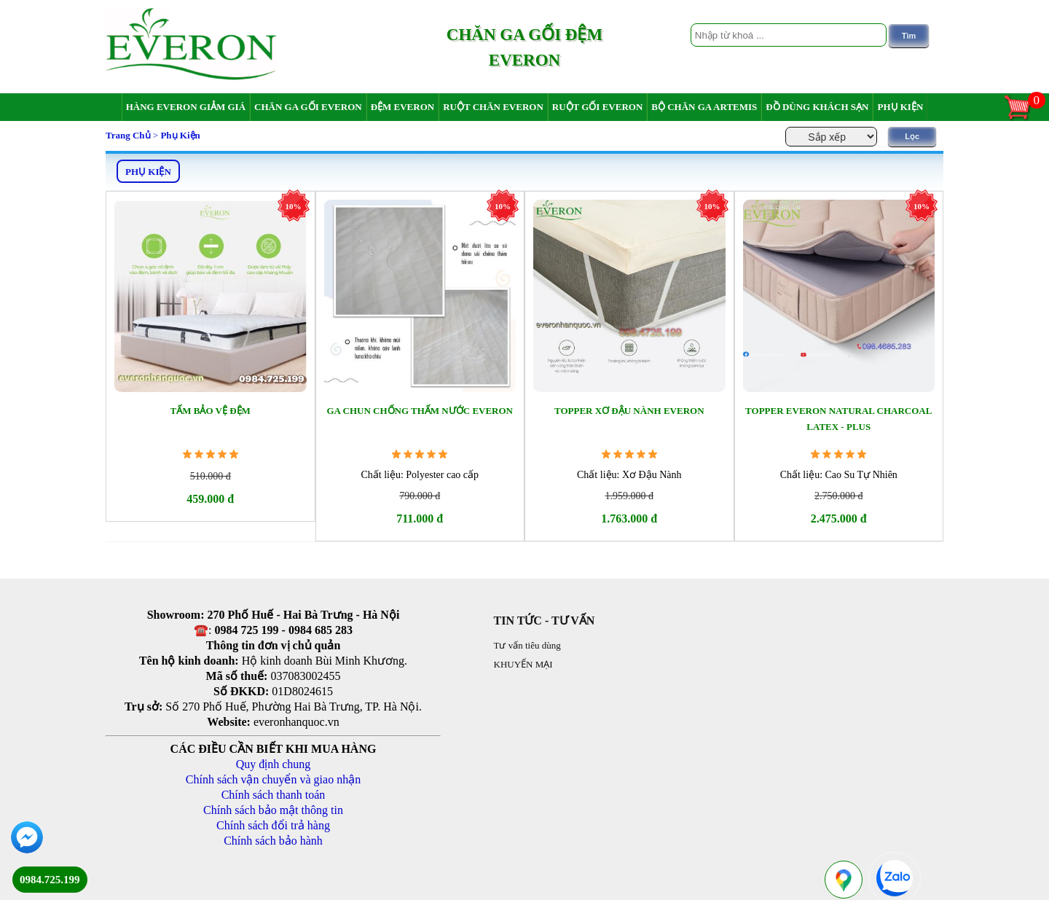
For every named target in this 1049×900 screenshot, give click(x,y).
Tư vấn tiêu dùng (527, 645)
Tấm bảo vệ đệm (210, 410)
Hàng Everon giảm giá (185, 106)
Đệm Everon (403, 106)
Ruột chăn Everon (493, 106)
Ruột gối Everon (597, 106)
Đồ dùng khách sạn (817, 106)
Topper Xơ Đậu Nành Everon (629, 410)
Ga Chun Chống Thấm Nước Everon (419, 410)
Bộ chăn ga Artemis (704, 106)
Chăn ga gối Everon (308, 106)
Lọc (912, 136)
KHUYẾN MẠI (523, 664)
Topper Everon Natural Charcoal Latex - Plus (838, 418)
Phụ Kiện (900, 106)
